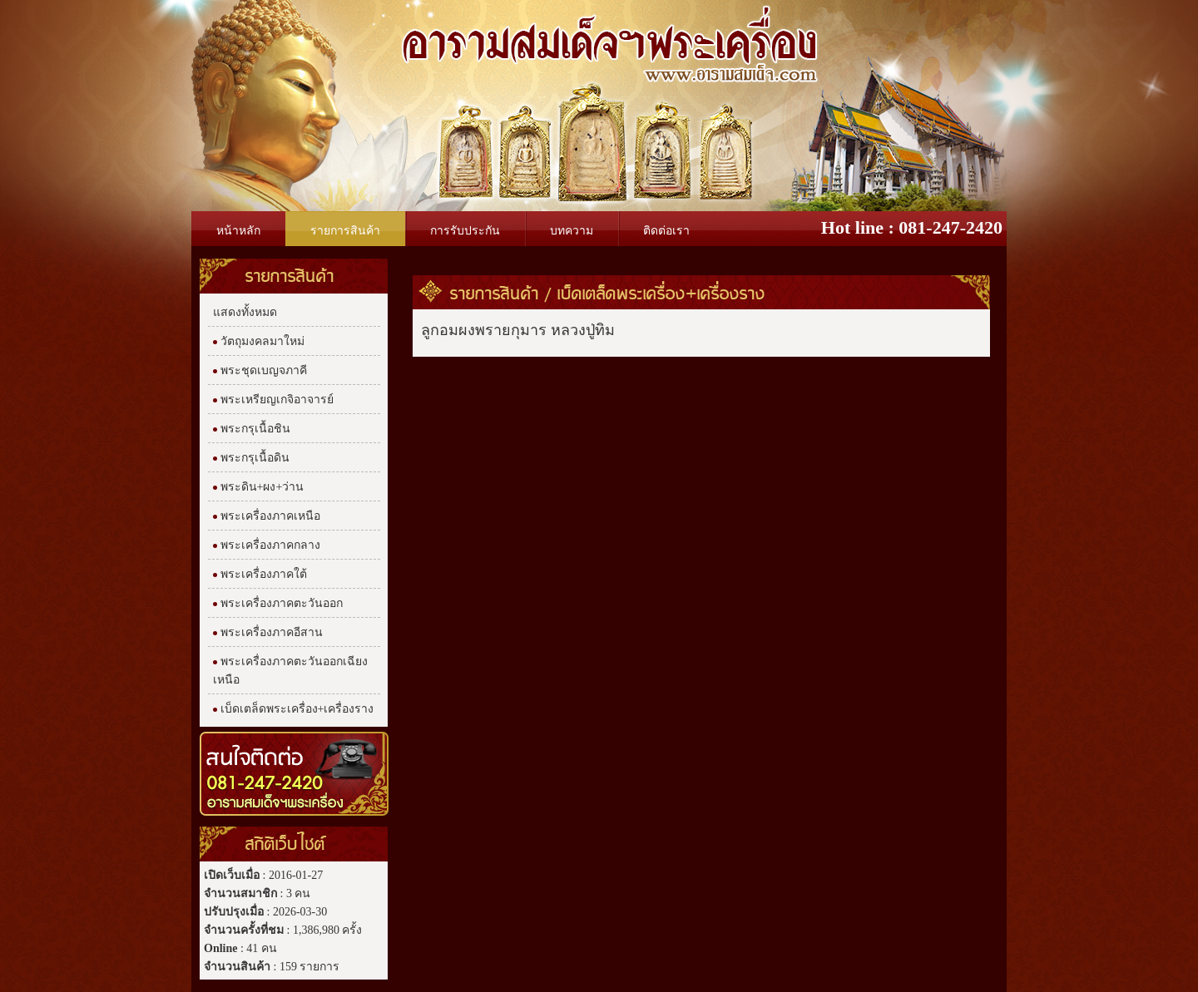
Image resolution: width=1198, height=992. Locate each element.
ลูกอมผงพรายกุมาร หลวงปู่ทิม (518, 330)
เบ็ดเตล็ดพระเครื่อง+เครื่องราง (661, 293)
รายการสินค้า (494, 293)
